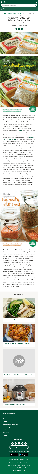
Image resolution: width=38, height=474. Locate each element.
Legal (18, 467)
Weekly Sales (6, 419)
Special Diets (6, 430)
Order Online (6, 432)
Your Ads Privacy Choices (17, 462)
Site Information (13, 467)
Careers (5, 435)
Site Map (28, 465)
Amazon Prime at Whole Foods (10, 424)
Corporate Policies (24, 467)
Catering (5, 421)
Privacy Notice (9, 462)
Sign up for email (19, 447)
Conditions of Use (28, 462)
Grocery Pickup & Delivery (9, 413)
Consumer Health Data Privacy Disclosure (16, 465)
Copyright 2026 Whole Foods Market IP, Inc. (19, 459)
